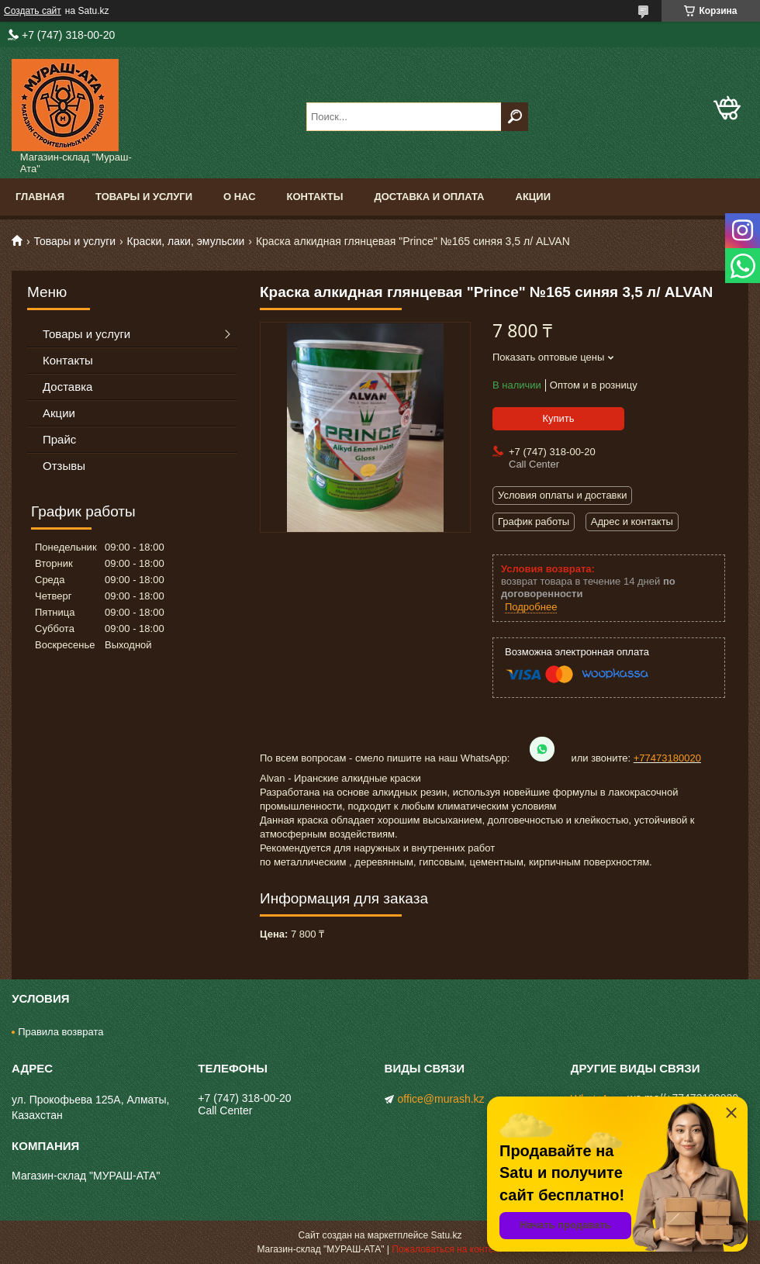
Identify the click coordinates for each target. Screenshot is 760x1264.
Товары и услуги (143, 196)
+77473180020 (667, 758)
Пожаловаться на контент (447, 1249)
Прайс (59, 439)
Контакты (315, 196)
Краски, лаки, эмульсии (186, 241)
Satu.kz (445, 1235)
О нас (239, 196)
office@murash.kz (441, 1099)
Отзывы (64, 465)
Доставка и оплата (429, 196)
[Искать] (514, 116)
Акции (533, 196)
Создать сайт (32, 10)
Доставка (67, 386)
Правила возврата (60, 1032)
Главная (40, 196)
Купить (558, 418)
